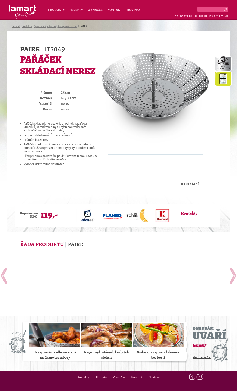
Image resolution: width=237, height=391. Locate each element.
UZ (221, 16)
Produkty (56, 10)
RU (206, 16)
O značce (95, 10)
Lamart (23, 12)
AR (226, 16)
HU (191, 16)
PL (196, 16)
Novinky (134, 10)
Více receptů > (202, 357)
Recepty (76, 10)
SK (181, 16)
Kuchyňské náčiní (66, 26)
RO (216, 16)
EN (186, 16)
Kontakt (114, 10)
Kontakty (189, 213)
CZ (176, 16)
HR (201, 16)
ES (211, 16)
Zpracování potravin (45, 26)
